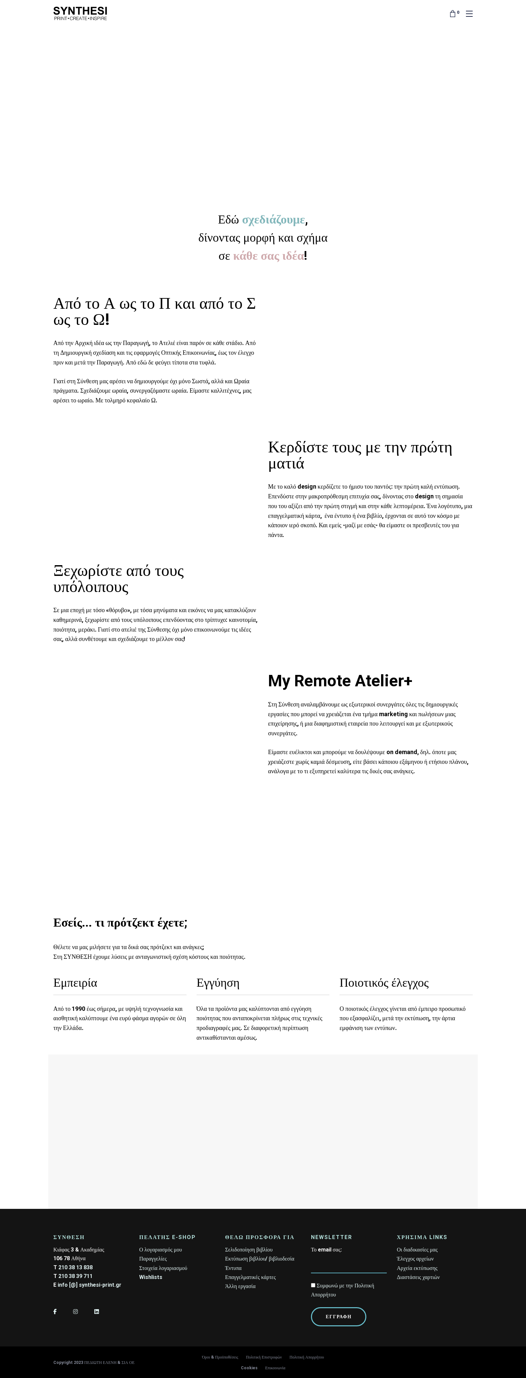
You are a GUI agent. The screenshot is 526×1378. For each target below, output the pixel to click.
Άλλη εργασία (240, 1286)
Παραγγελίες (153, 1259)
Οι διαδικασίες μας (417, 1249)
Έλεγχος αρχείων (415, 1259)
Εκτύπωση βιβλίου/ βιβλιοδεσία (259, 1259)
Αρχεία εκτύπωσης (417, 1268)
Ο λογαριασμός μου (160, 1249)
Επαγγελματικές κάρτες (250, 1277)
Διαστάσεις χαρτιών (418, 1277)
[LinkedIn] (97, 1312)
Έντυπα (233, 1268)
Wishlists (150, 1277)
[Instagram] (75, 1312)
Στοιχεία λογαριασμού (163, 1268)
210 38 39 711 (75, 1276)
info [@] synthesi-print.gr (89, 1285)
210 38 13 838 (75, 1267)
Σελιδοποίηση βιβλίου (249, 1249)
